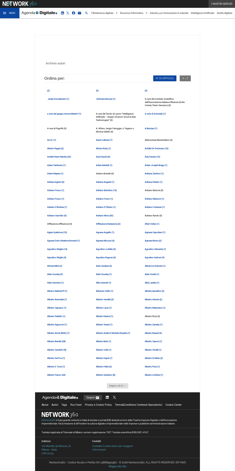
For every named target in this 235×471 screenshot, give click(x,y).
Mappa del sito (117, 466)
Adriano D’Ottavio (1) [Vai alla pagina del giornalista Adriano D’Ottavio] (106, 207)
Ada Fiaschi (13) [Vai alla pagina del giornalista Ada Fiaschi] (152, 157)
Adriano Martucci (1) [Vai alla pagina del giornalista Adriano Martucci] (154, 199)
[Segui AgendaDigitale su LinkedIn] (107, 397)
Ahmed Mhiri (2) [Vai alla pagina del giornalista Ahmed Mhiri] (54, 266)
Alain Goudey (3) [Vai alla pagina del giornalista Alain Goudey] (55, 274)
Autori (55, 404)
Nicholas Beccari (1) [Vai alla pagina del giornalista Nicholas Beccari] (105, 99)
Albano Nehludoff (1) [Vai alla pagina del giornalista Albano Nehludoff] (57, 291)
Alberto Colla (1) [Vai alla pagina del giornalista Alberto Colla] (103, 350)
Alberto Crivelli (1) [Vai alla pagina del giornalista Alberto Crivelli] (153, 350)
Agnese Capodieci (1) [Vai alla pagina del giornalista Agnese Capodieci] (155, 232)
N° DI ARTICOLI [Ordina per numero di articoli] (165, 78)
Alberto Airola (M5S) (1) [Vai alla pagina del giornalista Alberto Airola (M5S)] (58, 333)
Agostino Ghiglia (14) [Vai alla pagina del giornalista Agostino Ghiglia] (57, 249)
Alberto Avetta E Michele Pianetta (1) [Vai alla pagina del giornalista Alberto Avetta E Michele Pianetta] (113, 333)
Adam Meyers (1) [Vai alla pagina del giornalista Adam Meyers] (55, 173)
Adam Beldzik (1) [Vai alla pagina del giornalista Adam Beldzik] (104, 165)
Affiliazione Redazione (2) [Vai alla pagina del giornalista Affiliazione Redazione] (108, 224)
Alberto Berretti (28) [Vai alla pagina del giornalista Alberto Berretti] (56, 341)
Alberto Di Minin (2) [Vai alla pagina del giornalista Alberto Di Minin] (154, 358)
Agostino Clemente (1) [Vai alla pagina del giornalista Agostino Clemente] (155, 249)
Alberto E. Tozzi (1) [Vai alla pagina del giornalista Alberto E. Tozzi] (56, 366)
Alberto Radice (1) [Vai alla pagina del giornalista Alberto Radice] (104, 316)
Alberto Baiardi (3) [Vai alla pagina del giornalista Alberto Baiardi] (153, 333)
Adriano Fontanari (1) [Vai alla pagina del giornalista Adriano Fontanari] (155, 207)
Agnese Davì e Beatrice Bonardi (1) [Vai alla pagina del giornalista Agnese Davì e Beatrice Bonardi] (63, 240)
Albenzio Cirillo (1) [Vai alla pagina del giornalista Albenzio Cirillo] (104, 291)
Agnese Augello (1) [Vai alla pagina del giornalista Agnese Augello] (105, 232)
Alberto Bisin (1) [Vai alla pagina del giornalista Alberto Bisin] (103, 341)
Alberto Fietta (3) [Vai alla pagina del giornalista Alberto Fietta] (104, 366)
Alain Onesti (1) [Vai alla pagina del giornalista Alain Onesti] (152, 274)
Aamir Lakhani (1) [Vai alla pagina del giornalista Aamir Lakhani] (104, 140)
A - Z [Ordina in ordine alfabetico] (185, 78)
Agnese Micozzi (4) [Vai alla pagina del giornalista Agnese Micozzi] (105, 240)
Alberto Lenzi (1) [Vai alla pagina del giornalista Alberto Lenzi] (104, 308)
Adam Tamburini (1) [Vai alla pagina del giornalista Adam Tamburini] (56, 165)
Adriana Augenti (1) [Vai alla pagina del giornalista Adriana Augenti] (105, 182)
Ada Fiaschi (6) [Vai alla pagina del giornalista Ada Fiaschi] (103, 157)
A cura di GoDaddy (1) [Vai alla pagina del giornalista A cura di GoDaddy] (155, 114)
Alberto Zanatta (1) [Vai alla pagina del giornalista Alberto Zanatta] (154, 324)
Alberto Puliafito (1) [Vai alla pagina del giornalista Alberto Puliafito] (56, 316)
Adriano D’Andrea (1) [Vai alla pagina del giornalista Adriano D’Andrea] (57, 207)
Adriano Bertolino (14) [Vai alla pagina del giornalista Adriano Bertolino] (106, 190)
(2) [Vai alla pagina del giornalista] (48, 90)
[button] (10, 13)
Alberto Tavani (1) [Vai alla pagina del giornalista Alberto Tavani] (104, 324)
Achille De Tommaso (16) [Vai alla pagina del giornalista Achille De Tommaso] (156, 148)
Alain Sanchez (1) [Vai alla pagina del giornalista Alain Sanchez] (55, 283)
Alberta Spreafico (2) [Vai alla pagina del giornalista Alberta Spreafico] (154, 291)
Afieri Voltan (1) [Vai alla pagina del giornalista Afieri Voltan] (152, 224)
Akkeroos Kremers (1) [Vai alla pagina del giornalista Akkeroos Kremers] (155, 266)
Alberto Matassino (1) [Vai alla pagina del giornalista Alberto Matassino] (155, 308)
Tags (64, 404)
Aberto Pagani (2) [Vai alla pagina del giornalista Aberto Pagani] (55, 148)
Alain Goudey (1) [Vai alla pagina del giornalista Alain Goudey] (104, 274)
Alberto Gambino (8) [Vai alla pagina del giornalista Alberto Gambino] (105, 375)
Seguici (92, 398)
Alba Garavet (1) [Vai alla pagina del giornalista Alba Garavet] (103, 283)
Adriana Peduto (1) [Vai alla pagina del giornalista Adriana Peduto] (153, 182)
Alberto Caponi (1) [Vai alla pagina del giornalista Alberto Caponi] (153, 341)
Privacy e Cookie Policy (98, 404)
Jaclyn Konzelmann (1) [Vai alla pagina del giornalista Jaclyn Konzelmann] (58, 99)
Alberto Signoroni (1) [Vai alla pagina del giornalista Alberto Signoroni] (57, 324)
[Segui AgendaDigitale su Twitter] (114, 397)
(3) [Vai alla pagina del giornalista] (97, 90)
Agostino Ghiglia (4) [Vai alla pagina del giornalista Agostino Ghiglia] (56, 257)
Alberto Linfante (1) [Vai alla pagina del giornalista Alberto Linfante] (154, 375)
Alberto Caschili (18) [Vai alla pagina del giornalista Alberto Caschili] (56, 350)
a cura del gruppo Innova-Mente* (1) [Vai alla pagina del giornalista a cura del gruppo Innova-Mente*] (64, 114)
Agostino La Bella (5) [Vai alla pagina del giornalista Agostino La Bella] (106, 249)
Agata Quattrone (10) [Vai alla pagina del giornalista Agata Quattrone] (57, 232)
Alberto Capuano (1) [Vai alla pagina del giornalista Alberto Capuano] (56, 308)
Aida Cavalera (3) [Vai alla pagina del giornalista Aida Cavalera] (104, 266)
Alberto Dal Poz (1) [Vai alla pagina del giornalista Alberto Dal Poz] (56, 358)
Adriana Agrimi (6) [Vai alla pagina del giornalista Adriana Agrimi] (55, 182)
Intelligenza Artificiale (202, 13)
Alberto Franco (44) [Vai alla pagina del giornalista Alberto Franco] (56, 375)
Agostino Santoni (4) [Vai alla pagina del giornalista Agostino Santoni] (154, 257)
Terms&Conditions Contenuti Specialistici (138, 404)
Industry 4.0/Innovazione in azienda (169, 13)
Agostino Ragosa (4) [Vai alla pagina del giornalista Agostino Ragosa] (106, 257)
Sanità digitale (224, 13)
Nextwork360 (49, 420)
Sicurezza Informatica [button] (131, 13)
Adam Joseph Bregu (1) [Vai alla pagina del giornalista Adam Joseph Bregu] (156, 165)
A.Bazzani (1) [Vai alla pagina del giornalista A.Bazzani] (151, 128)
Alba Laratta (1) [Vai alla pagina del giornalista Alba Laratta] (152, 283)
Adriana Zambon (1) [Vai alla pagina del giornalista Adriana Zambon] (154, 173)
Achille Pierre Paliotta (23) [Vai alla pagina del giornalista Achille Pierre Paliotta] (59, 157)
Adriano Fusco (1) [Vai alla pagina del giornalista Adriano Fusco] (55, 190)
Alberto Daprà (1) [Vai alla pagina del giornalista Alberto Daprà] (104, 358)
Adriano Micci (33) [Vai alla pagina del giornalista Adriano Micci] (104, 215)
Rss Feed (75, 404)
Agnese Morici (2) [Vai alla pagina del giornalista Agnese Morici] (153, 240)
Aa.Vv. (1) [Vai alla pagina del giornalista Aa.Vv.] (51, 140)
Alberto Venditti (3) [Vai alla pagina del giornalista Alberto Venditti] (105, 299)
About (45, 404)
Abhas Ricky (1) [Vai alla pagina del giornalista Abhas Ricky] (103, 148)
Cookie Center (173, 404)
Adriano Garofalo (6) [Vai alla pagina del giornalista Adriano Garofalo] (57, 215)
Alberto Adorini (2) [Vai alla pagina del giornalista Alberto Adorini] (153, 299)
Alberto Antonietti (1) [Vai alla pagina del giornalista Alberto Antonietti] (57, 299)
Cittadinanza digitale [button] (102, 13)
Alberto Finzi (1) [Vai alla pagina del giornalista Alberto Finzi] (152, 366)
